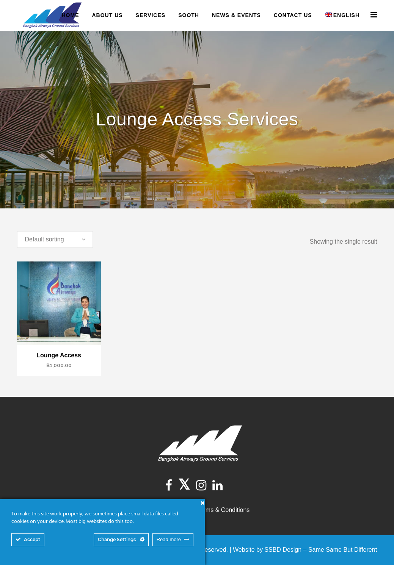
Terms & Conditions (223, 510)
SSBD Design (282, 549)
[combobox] (55, 239)
